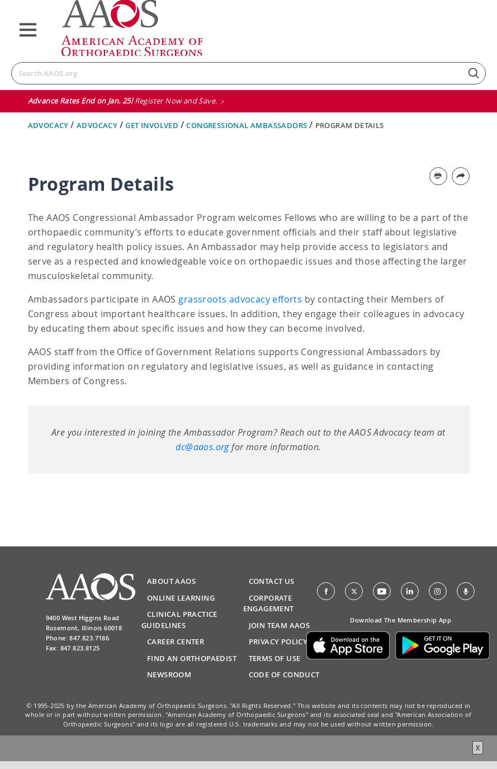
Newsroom (169, 674)
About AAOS (171, 581)
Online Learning (181, 598)
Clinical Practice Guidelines (179, 619)
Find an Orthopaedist (191, 658)
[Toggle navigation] (28, 30)
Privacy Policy (278, 641)
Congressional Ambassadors (247, 125)
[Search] (248, 73)
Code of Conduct (284, 674)
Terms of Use (275, 658)
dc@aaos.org (202, 447)
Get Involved (152, 125)
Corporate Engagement (268, 603)
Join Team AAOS (279, 625)
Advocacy (49, 125)
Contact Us (272, 581)
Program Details (349, 125)
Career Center (175, 641)
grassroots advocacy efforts (240, 299)
